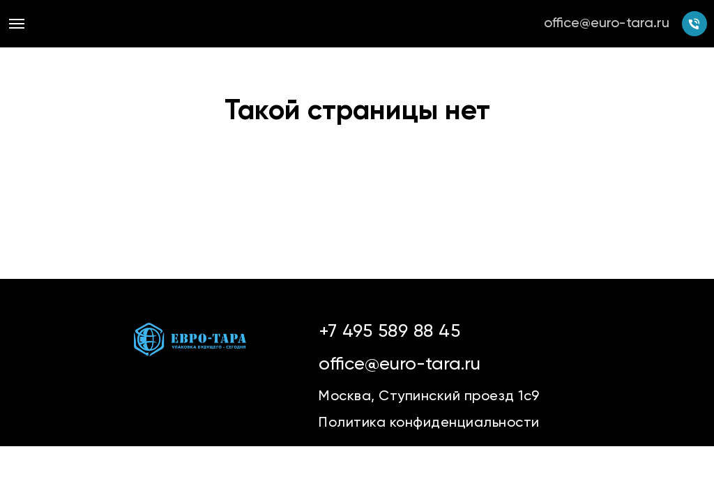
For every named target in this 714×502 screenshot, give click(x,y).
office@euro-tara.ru (606, 24)
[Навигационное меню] (16, 24)
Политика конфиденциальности (429, 423)
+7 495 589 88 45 (389, 332)
